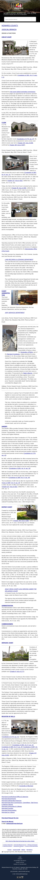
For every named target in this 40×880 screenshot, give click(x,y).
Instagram (22, 877)
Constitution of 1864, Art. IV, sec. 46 (12, 747)
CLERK (4, 122)
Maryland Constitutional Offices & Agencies (15, 797)
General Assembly (16, 849)
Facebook (18, 877)
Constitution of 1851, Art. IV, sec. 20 (19, 468)
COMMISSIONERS (7, 624)
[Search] (34, 19)
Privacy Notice (20, 862)
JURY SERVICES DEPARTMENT (15, 312)
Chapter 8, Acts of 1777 (17, 671)
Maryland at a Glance (8, 812)
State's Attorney (27, 373)
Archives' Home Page (8, 844)
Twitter (20, 877)
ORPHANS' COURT (7, 643)
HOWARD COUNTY (10, 25)
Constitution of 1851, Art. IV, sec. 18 (23, 745)
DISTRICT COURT (7, 507)
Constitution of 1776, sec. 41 (10, 737)
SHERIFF (4, 426)
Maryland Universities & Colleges (12, 806)
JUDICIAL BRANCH (9, 29)
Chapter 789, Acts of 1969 (21, 520)
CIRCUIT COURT (6, 37)
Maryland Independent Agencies (11, 801)
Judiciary (23, 849)
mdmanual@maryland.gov (14, 823)
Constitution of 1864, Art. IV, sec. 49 (19, 477)
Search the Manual (7, 821)
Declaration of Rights (27, 352)
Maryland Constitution (13, 354)
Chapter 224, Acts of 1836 (25, 143)
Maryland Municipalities (9, 810)
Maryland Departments (9, 799)
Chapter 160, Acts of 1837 (17, 145)
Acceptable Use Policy (20, 860)
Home (20, 857)
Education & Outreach (19, 846)
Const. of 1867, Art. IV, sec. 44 (11, 483)
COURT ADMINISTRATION (6, 293)
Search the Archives (7, 846)
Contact (20, 858)
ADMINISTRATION (7, 605)
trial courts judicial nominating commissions (22, 91)
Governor (9, 849)
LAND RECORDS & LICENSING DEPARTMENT (19, 259)
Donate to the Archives (20, 864)
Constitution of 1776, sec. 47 (25, 139)
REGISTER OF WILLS (8, 716)
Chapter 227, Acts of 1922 (15, 180)
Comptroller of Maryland (26, 786)
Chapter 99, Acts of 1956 (19, 188)
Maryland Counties (7, 808)
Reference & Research (32, 844)
